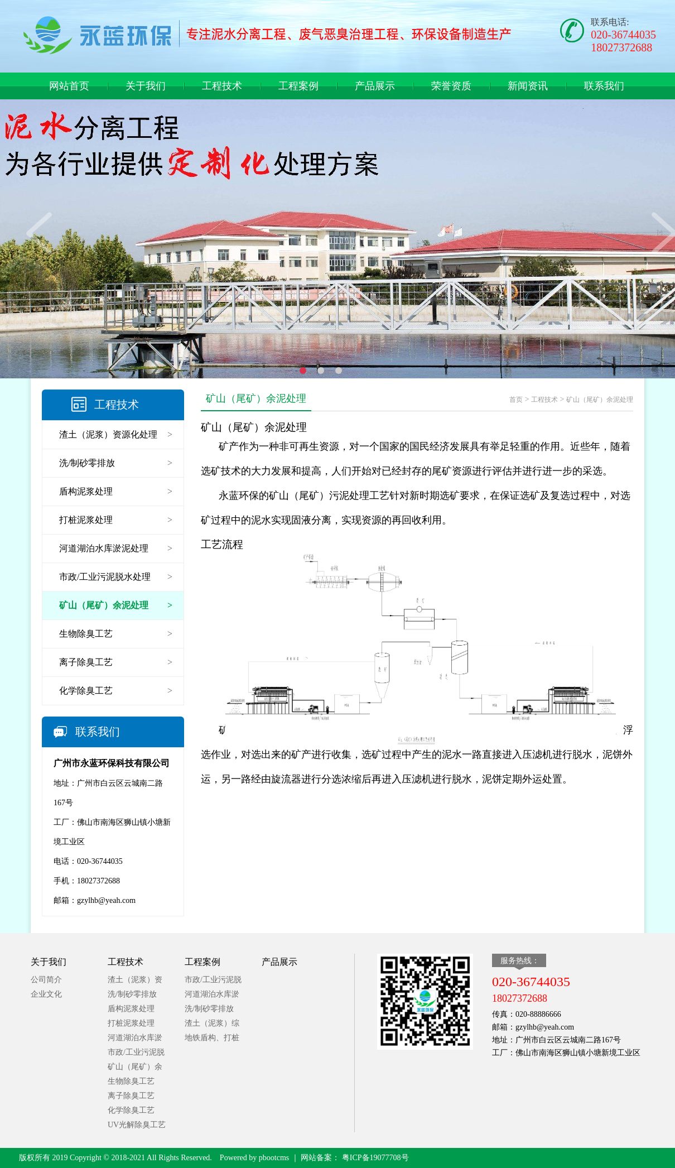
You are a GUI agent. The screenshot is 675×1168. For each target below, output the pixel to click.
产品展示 (375, 86)
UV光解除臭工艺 (137, 1125)
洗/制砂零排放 (132, 994)
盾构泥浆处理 (131, 1008)
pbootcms (274, 1157)
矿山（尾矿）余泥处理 (599, 399)
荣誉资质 (451, 86)
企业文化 (46, 994)
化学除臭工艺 (131, 1110)
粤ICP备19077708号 (374, 1157)
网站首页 (69, 86)
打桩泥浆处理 (131, 1023)
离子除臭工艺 (131, 1096)
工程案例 (298, 86)
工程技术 (222, 86)
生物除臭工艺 (131, 1081)
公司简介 (46, 979)
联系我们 (604, 86)
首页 (516, 399)
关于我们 (146, 86)
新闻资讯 (528, 86)
